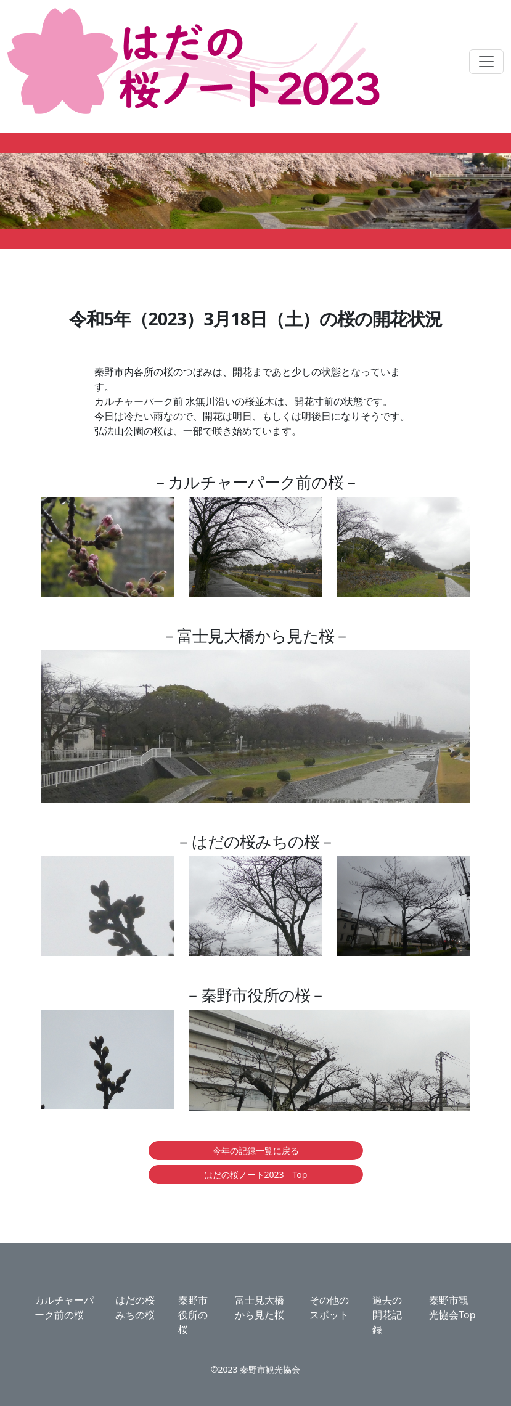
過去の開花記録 (387, 1314)
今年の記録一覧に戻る (256, 1150)
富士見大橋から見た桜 (259, 1307)
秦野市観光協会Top (452, 1307)
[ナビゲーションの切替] (486, 61)
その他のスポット (329, 1307)
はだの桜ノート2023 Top (256, 1174)
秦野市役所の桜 (193, 1314)
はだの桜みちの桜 (135, 1307)
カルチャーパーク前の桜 (64, 1307)
